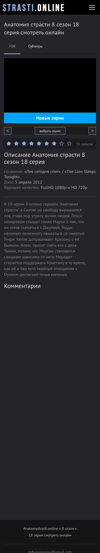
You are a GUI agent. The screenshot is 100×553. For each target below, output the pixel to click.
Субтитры (35, 46)
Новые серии (50, 118)
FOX (12, 46)
